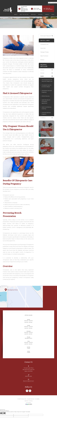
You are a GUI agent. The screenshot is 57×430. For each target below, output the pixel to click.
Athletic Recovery (46, 97)
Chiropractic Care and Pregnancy (47, 93)
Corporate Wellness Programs (46, 115)
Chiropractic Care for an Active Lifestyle (47, 87)
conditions (43, 119)
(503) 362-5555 (37, 9)
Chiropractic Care (44, 44)
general (42, 69)
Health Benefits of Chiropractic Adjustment (46, 103)
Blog (53, 14)
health (42, 76)
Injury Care (43, 48)
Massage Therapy (44, 52)
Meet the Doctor (24, 14)
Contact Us (46, 150)
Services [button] (33, 14)
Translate (51, 5)
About (15, 14)
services (42, 73)
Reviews (40, 14)
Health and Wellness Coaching (47, 109)
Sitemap (30, 400)
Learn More (46, 131)
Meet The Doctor (44, 55)
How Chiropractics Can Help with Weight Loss (47, 81)
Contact (47, 14)
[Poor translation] (4, 413)
